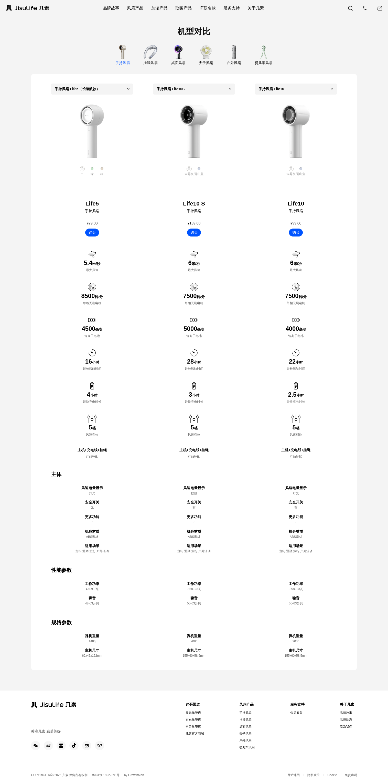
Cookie (332, 775)
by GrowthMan (134, 775)
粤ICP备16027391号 (106, 775)
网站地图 (293, 775)
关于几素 (347, 704)
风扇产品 (246, 704)
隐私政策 (313, 775)
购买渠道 (193, 704)
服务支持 (297, 704)
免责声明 (351, 775)
